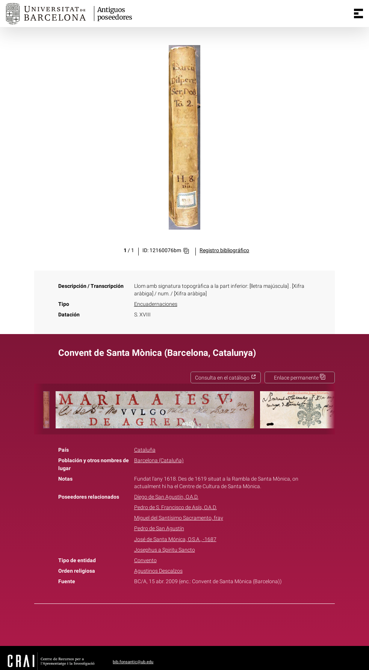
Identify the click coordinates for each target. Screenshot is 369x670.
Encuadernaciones (155, 304)
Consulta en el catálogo (225, 378)
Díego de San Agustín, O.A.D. (166, 497)
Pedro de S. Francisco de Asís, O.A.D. (175, 507)
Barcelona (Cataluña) (159, 460)
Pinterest (197, 623)
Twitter (180, 623)
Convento (145, 560)
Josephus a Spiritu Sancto (164, 550)
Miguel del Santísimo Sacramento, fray (178, 518)
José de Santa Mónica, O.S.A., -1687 (175, 539)
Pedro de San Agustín (159, 528)
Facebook (163, 623)
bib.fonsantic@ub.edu (133, 661)
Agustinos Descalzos (158, 571)
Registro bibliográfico (224, 250)
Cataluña (145, 450)
